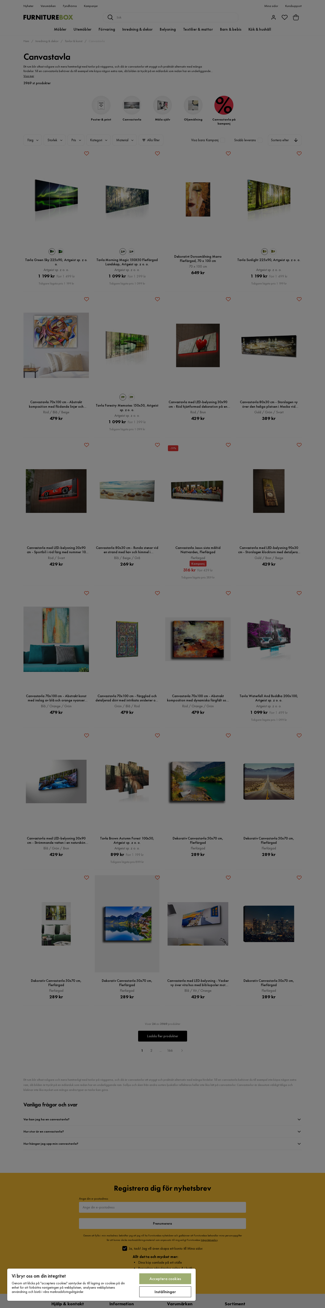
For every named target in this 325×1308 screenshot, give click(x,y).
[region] (101, 1285)
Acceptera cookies (165, 1278)
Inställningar (165, 1291)
